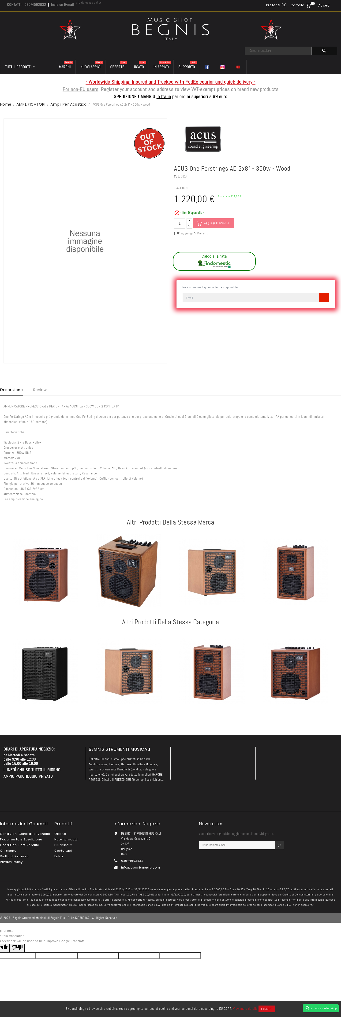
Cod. (177, 176)
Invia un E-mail (62, 4)
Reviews (41, 389)
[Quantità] (179, 223)
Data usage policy (90, 2)
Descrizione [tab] (11, 389)
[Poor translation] (17, 948)
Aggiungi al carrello (216, 223)
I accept (267, 1009)
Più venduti (63, 845)
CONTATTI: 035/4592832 (26, 4)
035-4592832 (132, 860)
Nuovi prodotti (66, 839)
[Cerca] (278, 51)
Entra (58, 856)
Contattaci (63, 850)
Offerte (60, 834)
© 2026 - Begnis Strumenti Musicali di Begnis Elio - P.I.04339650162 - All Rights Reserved (58, 918)
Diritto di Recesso (14, 856)
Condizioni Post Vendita (19, 845)
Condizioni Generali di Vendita (25, 834)
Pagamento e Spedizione (21, 839)
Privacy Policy (11, 862)
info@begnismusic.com (140, 867)
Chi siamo (8, 850)
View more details (245, 1008)
